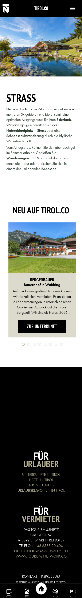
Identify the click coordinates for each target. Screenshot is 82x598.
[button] (70, 8)
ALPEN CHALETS (41, 485)
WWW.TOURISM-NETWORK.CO (41, 556)
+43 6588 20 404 (49, 545)
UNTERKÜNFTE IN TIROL (41, 474)
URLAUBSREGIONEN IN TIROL (41, 490)
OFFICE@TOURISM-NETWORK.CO (41, 550)
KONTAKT (29, 576)
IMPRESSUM (50, 576)
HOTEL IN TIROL (41, 479)
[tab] (23, 344)
